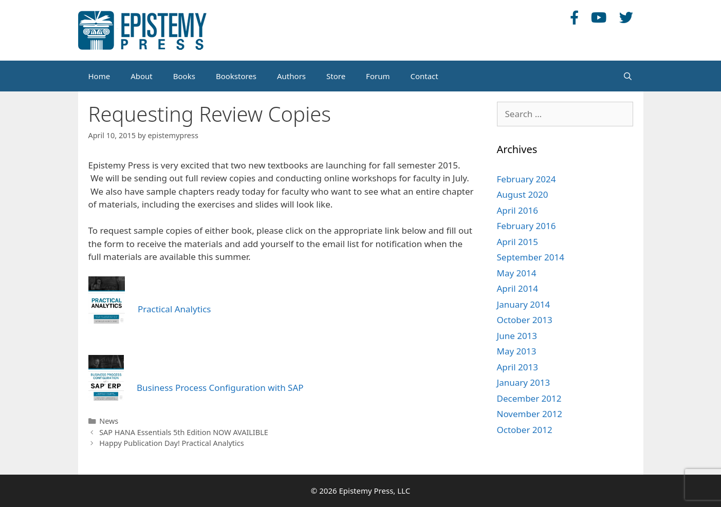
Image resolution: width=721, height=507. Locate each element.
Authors (291, 76)
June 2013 (517, 336)
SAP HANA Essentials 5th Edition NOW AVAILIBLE (183, 432)
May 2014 (517, 273)
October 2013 (524, 320)
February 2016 (526, 226)
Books (184, 76)
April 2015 (517, 242)
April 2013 (517, 367)
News (108, 421)
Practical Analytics (174, 309)
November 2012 (529, 414)
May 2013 (517, 351)
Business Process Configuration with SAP (220, 387)
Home (99, 76)
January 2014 (523, 304)
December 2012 (529, 398)
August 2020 (522, 194)
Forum (378, 76)
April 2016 (517, 210)
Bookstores (236, 76)
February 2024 (526, 179)
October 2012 (524, 430)
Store (335, 76)
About (142, 76)
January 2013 (523, 382)
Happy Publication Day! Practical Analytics (171, 443)
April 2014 (517, 288)
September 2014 (530, 257)
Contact (424, 76)
